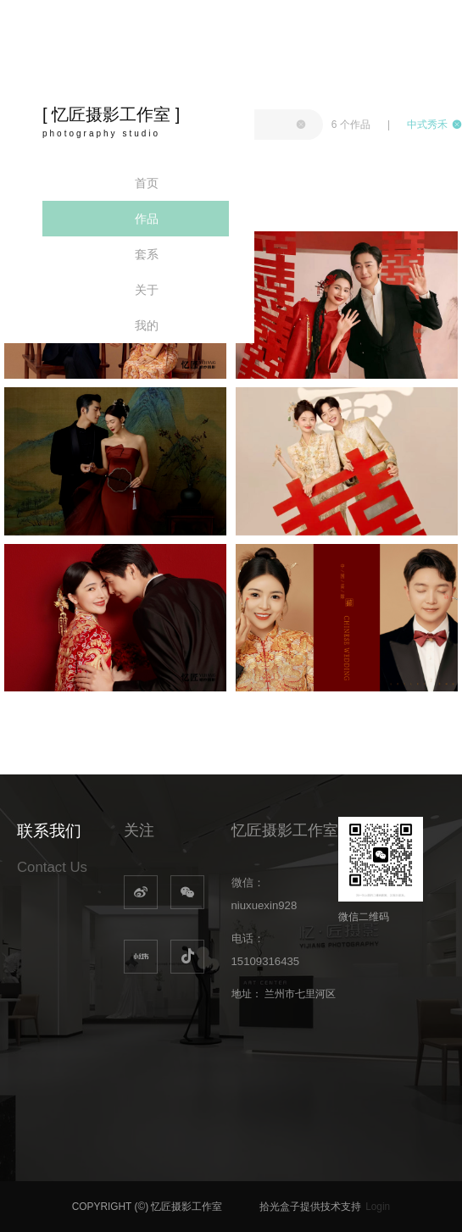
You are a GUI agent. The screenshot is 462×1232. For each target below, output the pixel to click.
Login (377, 1207)
